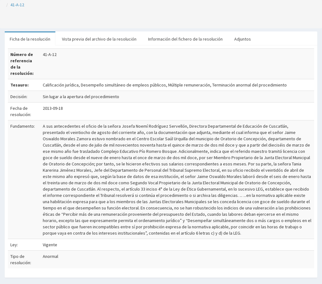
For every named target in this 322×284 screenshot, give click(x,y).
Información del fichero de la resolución (185, 39)
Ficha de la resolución (30, 39)
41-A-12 (17, 5)
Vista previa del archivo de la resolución (99, 39)
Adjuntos (242, 39)
